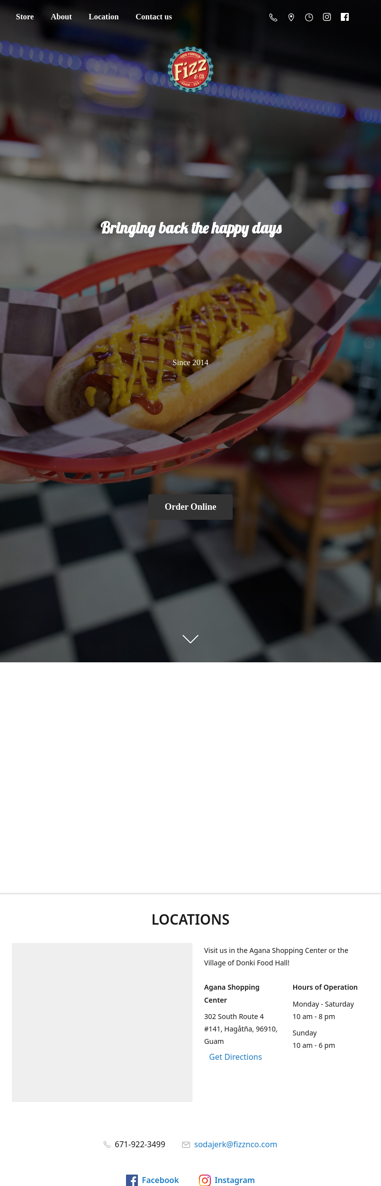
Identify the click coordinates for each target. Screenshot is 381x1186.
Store (25, 16)
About (61, 16)
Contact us (153, 16)
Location (104, 16)
